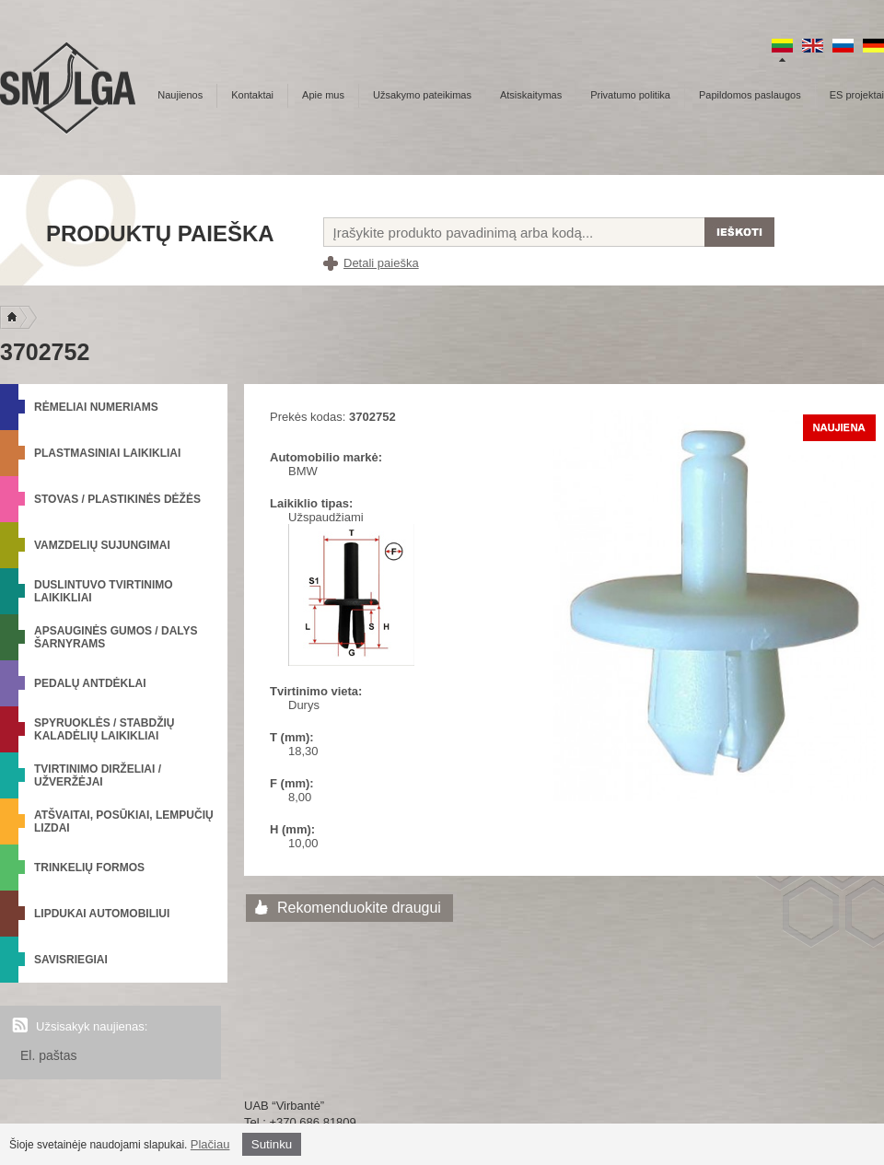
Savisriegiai (71, 959)
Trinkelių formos (89, 867)
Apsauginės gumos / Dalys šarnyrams (116, 637)
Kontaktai (252, 94)
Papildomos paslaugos (750, 94)
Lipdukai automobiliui (101, 913)
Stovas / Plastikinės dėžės (117, 499)
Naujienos (180, 94)
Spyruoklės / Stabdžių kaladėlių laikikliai (104, 729)
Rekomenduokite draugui (359, 907)
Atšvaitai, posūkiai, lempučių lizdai (124, 821)
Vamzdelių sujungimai (102, 545)
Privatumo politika (630, 94)
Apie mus (323, 94)
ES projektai (857, 94)
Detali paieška (381, 263)
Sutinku (271, 1144)
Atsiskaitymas (531, 94)
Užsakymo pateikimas (422, 94)
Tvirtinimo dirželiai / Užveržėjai (97, 775)
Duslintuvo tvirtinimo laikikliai (103, 591)
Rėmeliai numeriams (96, 407)
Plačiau (210, 1144)
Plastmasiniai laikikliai (107, 453)
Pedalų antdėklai (90, 683)
